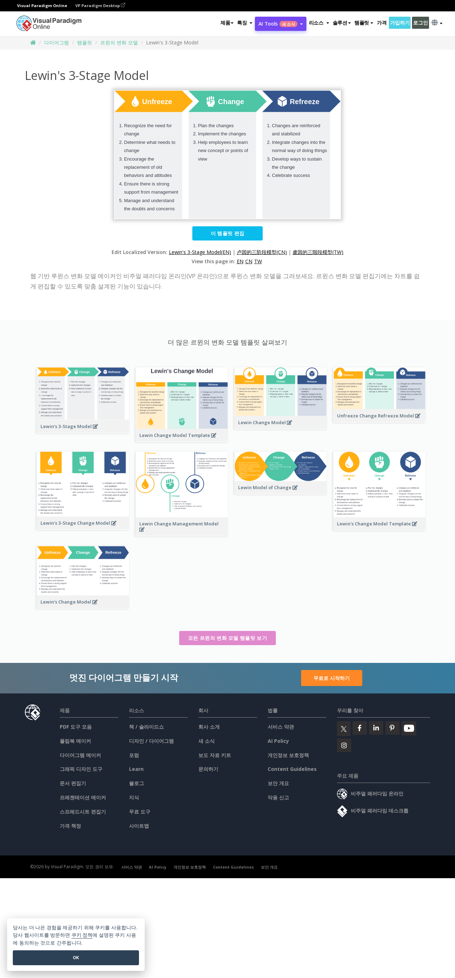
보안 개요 (278, 783)
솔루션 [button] (342, 22)
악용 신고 (278, 797)
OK (76, 957)
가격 (381, 22)
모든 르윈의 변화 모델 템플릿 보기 (227, 637)
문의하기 (208, 769)
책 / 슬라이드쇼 (146, 726)
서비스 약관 (281, 726)
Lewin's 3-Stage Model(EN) (200, 252)
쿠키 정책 (82, 935)
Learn (136, 769)
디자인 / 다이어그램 (151, 740)
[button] (244, 23)
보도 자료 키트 (214, 755)
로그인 (420, 22)
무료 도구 (139, 811)
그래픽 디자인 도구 (81, 769)
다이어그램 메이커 (80, 755)
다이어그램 (56, 42)
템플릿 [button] (363, 22)
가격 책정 (70, 825)
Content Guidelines (292, 769)
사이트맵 (139, 825)
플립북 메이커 (75, 740)
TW (258, 261)
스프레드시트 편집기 (83, 811)
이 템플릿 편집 (227, 233)
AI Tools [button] (280, 23)
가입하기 (400, 22)
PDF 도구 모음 (76, 726)
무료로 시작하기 (332, 678)
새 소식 (206, 740)
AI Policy (278, 740)
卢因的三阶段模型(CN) (262, 252)
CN (248, 261)
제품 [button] (227, 22)
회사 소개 (209, 726)
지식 (134, 797)
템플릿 (84, 42)
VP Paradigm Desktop (100, 5)
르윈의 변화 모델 (119, 42)
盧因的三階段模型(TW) (318, 252)
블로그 (136, 783)
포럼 (134, 755)
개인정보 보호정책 (288, 755)
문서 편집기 (73, 783)
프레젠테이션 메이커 (83, 797)
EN (240, 261)
